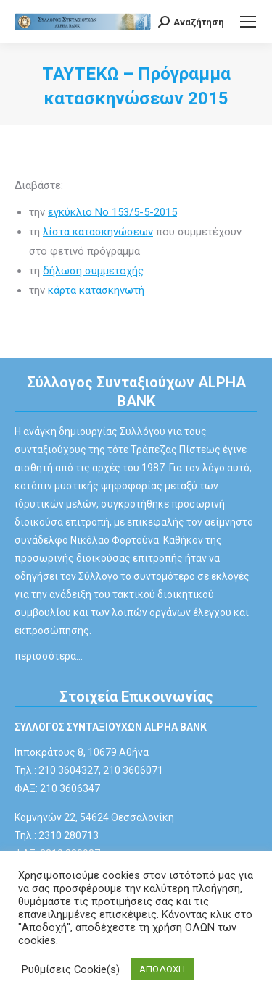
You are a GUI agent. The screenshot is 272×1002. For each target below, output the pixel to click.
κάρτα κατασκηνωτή (96, 290)
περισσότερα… (49, 656)
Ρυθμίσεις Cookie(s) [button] (71, 969)
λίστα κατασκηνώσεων (98, 231)
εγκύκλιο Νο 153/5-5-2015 (112, 212)
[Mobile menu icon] (248, 21)
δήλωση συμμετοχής (93, 270)
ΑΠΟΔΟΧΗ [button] (162, 969)
